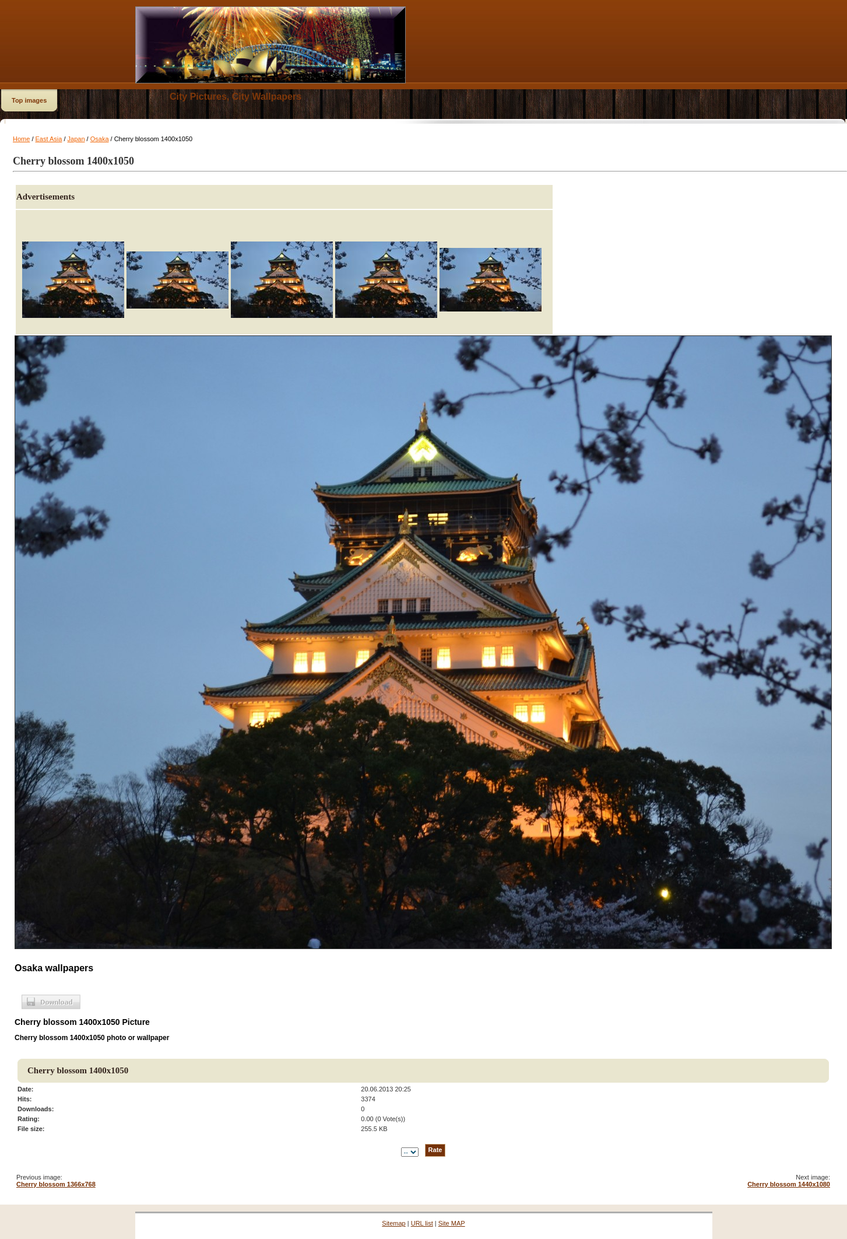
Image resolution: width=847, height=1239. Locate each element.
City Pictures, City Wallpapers (235, 97)
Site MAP (451, 1223)
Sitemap (393, 1223)
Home (21, 138)
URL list (422, 1223)
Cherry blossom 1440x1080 (788, 1184)
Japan (76, 138)
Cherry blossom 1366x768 (56, 1184)
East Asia (49, 138)
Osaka (99, 138)
